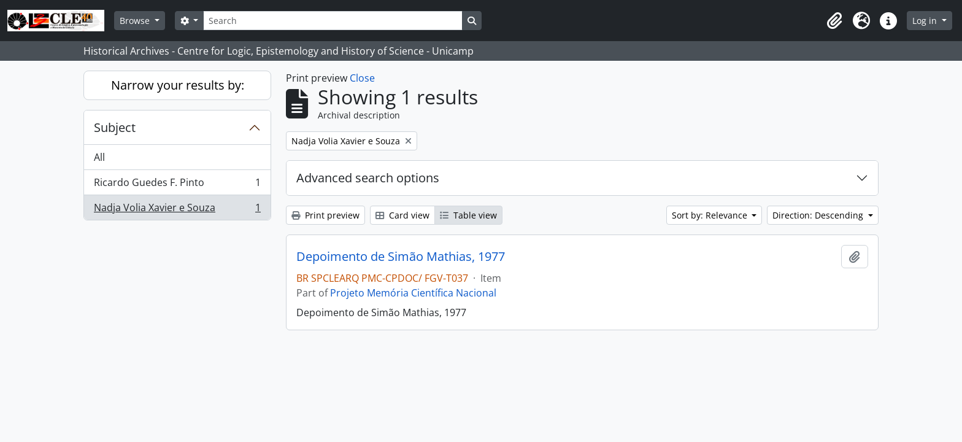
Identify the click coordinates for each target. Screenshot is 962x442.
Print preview (325, 215)
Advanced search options (367, 177)
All (99, 157)
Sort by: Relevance (711, 215)
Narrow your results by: (177, 85)
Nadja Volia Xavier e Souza (177, 210)
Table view (468, 215)
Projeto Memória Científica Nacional (413, 293)
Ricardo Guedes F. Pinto (177, 185)
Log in (925, 20)
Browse (136, 20)
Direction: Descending (819, 215)
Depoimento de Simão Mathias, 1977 (400, 256)
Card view (402, 215)
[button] (834, 20)
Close (362, 78)
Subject (115, 127)
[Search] (332, 20)
